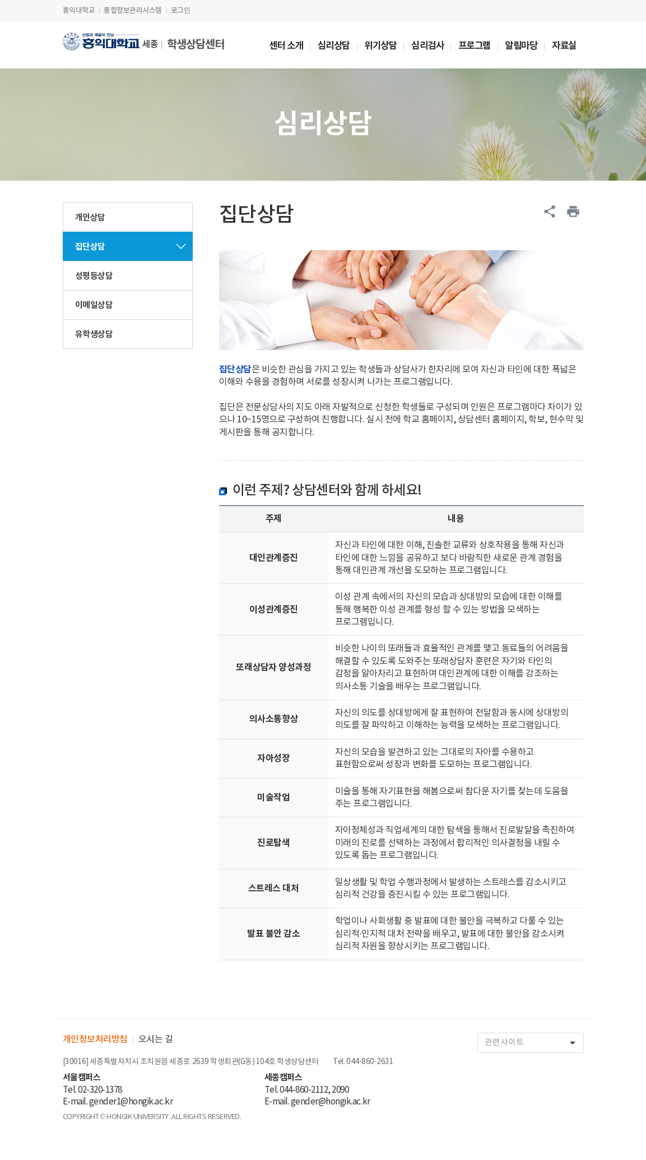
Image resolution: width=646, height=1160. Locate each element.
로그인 (180, 10)
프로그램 (474, 46)
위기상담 (380, 46)
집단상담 (90, 247)
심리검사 (427, 46)
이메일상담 (94, 305)
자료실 (564, 46)
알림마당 (521, 46)
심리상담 (334, 46)
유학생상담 (94, 334)
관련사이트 (534, 1043)
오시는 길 (155, 1039)
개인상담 (90, 218)
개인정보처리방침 (95, 1039)
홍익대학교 (79, 10)
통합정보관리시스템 (133, 10)
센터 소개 (286, 46)
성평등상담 (94, 276)
